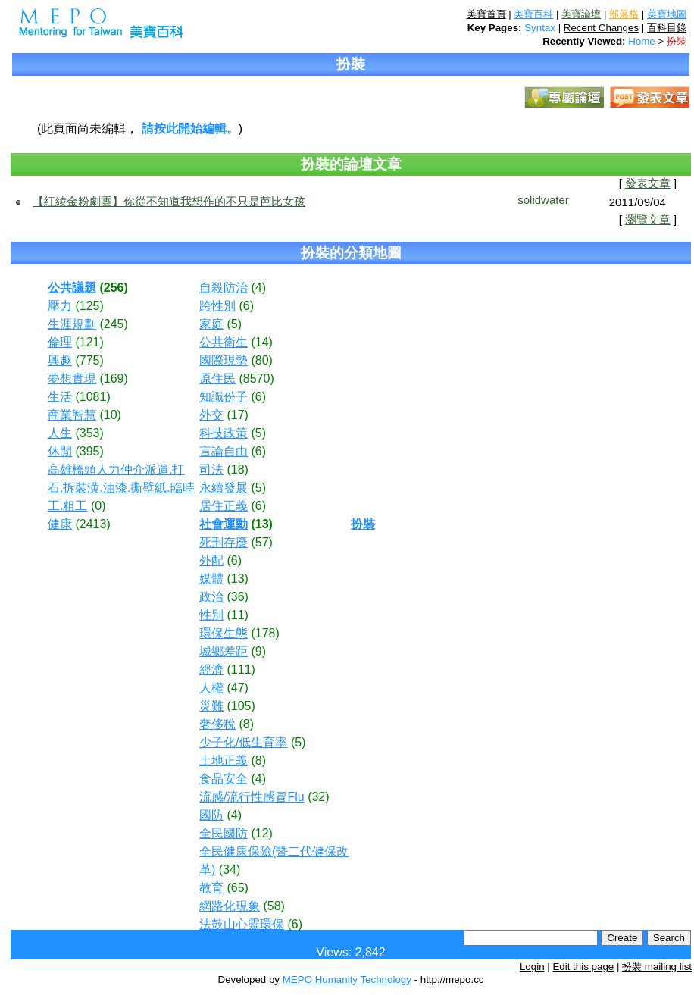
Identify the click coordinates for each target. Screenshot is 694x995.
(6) (246, 305)
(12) (261, 833)
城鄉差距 (223, 651)
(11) (237, 615)
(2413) (92, 524)
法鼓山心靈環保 (241, 924)
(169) (113, 378)
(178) (265, 633)
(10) (109, 414)
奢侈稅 (217, 724)
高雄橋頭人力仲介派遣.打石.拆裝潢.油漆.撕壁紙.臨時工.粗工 (121, 487)
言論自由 (223, 451)
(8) (246, 724)
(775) (89, 360)
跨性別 (217, 305)
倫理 (60, 342)
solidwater (543, 199)
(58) (273, 906)
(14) (261, 342)
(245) (113, 324)
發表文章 (648, 183)
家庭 (211, 324)
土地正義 (223, 760)
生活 (60, 396)
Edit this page (583, 966)
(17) (237, 414)
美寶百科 (533, 14)
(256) (113, 287)
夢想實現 (72, 378)
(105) (241, 705)
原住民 (217, 378)
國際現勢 (223, 360)
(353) (89, 433)
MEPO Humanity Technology (347, 979)
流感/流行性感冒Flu (252, 796)
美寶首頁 (486, 14)
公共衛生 (223, 342)
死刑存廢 (223, 542)
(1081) (92, 396)
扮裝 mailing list (657, 966)
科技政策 (223, 433)
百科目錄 (666, 27)
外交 (211, 414)
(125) (89, 305)
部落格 (624, 14)
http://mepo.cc (452, 979)
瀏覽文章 (648, 220)
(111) (241, 669)
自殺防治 (223, 287)
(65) (237, 887)
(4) (258, 287)
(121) (89, 342)
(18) (237, 469)
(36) (237, 596)
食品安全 (223, 778)
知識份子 (223, 396)
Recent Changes (601, 27)
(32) (318, 796)
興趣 (60, 360)
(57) (261, 542)
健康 (60, 524)
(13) (261, 524)
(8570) (256, 378)
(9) (258, 651)
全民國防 (223, 833)
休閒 (60, 451)
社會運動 (223, 524)
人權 (211, 687)
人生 (60, 433)
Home (641, 41)
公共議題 (72, 287)
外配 (211, 560)
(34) (229, 869)
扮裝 (676, 41)
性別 (211, 615)
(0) (98, 505)
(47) (237, 687)
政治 (211, 596)
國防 (211, 815)
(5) (234, 324)
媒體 (211, 578)
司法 (211, 469)
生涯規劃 (72, 324)
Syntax (539, 27)
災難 (211, 705)
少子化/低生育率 (243, 742)
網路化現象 (229, 906)
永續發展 (223, 487)
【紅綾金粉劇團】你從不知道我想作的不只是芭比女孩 (169, 201)
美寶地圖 (666, 14)
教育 (211, 887)
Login (532, 966)
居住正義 (223, 505)
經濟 (211, 669)
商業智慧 (72, 414)
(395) (89, 451)
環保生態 (223, 633)
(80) (261, 360)
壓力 (60, 305)
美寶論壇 (581, 14)
